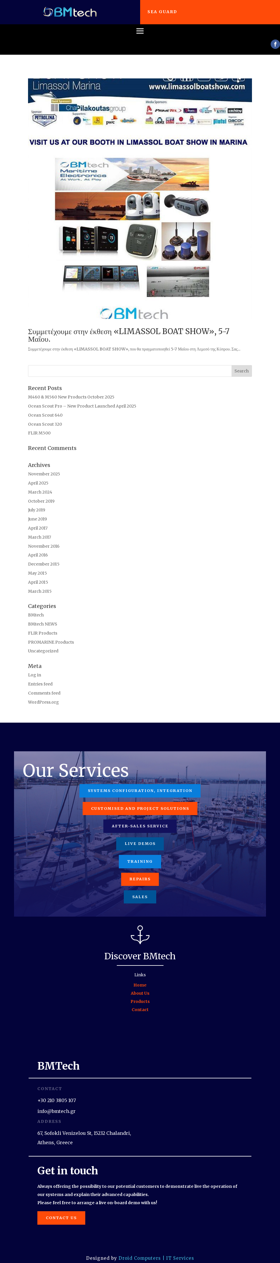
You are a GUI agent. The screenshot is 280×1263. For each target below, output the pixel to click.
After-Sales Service (140, 819)
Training (140, 855)
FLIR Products (42, 626)
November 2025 (44, 467)
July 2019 (36, 503)
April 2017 (38, 521)
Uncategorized (43, 644)
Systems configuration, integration (140, 783)
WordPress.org (43, 695)
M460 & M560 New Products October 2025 (71, 390)
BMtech (36, 608)
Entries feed (40, 677)
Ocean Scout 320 (45, 417)
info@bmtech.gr (56, 1106)
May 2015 (37, 566)
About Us (140, 987)
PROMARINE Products (51, 635)
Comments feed (44, 686)
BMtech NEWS (42, 617)
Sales (140, 891)
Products (140, 996)
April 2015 (38, 575)
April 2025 (38, 476)
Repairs (140, 873)
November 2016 (44, 539)
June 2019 (37, 512)
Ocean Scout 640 (45, 408)
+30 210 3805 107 (56, 1095)
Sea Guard (163, 11)
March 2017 (39, 530)
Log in (34, 668)
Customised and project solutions (140, 801)
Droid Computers (140, 1252)
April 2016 (38, 548)
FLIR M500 (39, 426)
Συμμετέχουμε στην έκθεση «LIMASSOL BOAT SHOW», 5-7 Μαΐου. (128, 328)
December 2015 (44, 557)
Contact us (62, 1212)
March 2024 (40, 485)
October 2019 (41, 494)
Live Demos (140, 837)
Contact (140, 1004)
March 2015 (40, 584)
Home (140, 979)
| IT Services (178, 1252)
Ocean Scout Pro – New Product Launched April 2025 (82, 399)
